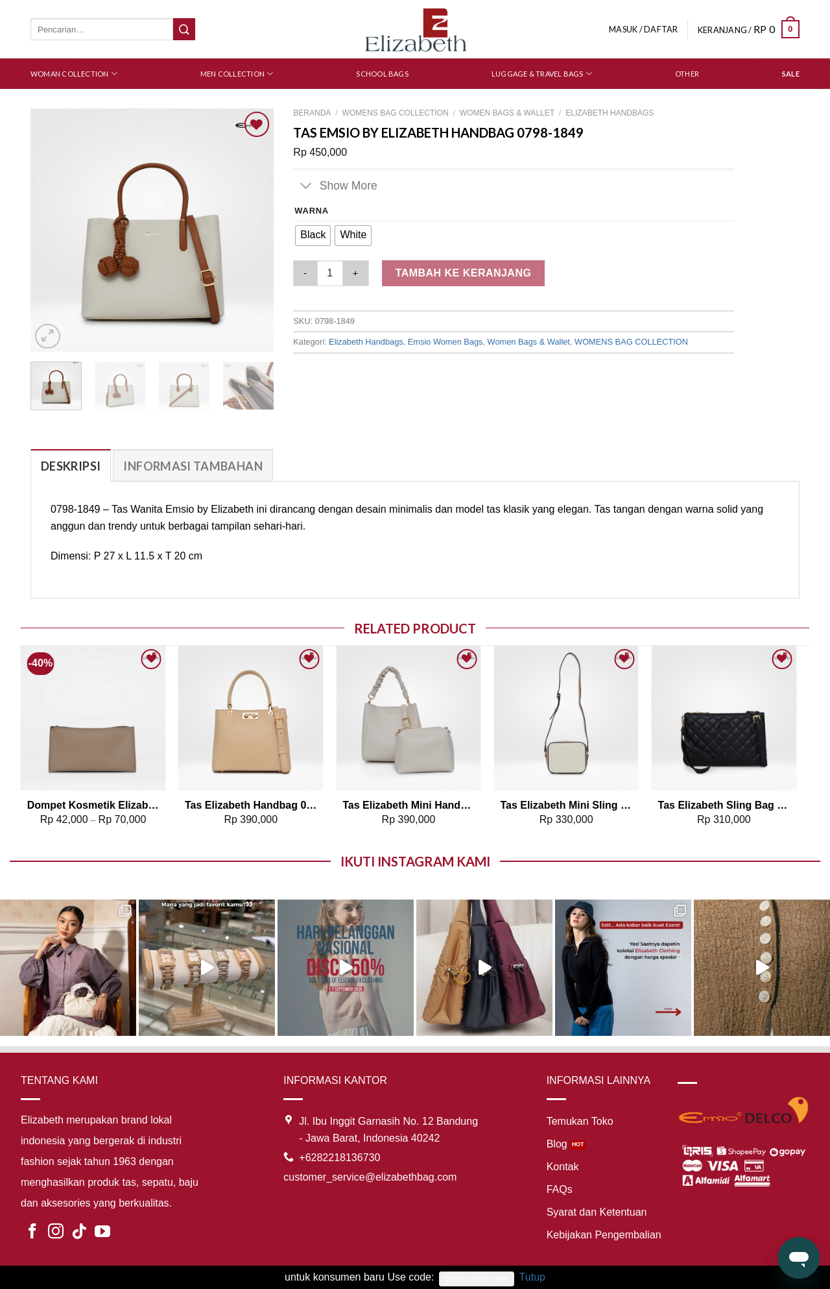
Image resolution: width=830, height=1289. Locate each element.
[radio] (313, 235)
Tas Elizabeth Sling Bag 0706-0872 (724, 805)
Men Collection (237, 74)
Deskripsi (71, 466)
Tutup (532, 1277)
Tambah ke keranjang (464, 272)
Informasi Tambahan (192, 466)
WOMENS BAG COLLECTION (395, 112)
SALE (791, 73)
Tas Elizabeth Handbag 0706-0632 (251, 805)
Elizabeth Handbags (609, 112)
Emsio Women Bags (445, 342)
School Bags (382, 73)
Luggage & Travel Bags (542, 74)
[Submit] (184, 29)
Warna (311, 210)
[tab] (70, 465)
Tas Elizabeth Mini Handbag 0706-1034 (408, 805)
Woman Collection (73, 74)
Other (687, 73)
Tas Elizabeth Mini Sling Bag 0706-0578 (566, 805)
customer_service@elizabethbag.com (369, 1177)
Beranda (312, 112)
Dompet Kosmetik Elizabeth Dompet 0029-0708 (93, 805)
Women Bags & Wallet (507, 112)
